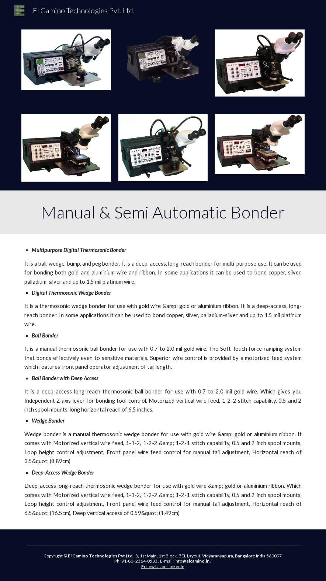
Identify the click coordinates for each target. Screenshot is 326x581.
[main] (163, 212)
